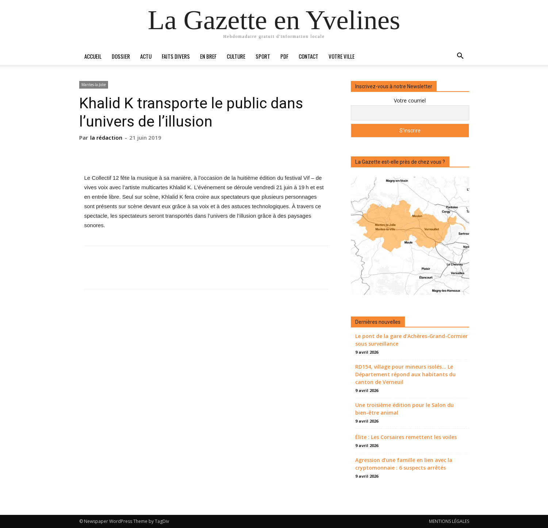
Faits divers (176, 56)
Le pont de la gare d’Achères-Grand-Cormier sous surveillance (411, 340)
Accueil (92, 56)
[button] (460, 56)
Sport (263, 56)
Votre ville (342, 56)
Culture (236, 56)
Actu (146, 56)
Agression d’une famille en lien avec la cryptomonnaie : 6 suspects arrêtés (403, 464)
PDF (284, 56)
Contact (308, 56)
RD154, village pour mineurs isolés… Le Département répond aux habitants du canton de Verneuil (405, 374)
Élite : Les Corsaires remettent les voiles (406, 437)
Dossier (121, 56)
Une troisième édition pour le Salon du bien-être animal (404, 408)
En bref (208, 56)
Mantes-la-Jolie (93, 84)
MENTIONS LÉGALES (449, 521)
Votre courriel (410, 100)
